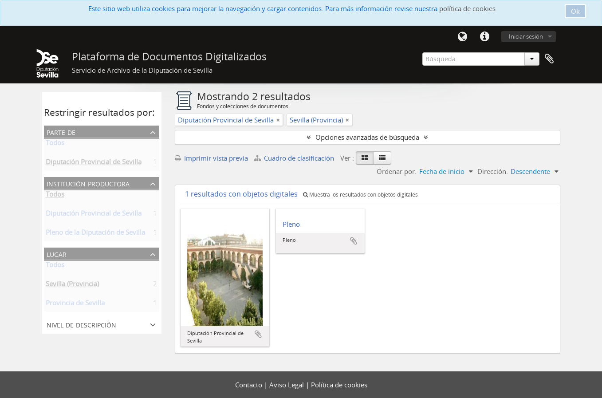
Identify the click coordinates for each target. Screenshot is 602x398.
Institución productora (88, 183)
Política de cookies (339, 384)
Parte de (61, 132)
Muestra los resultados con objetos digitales (360, 194)
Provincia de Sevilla (75, 304)
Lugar (57, 254)
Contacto (249, 384)
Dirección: (492, 171)
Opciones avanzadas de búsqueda (367, 137)
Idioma (463, 37)
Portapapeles (549, 59)
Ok (575, 11)
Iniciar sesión (526, 36)
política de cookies (467, 8)
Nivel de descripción (81, 324)
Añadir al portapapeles (258, 334)
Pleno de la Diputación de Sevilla (95, 233)
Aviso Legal (287, 384)
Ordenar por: (397, 171)
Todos (55, 144)
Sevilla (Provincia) (72, 285)
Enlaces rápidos (485, 37)
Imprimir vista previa (211, 158)
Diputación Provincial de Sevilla (94, 163)
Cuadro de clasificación (295, 158)
